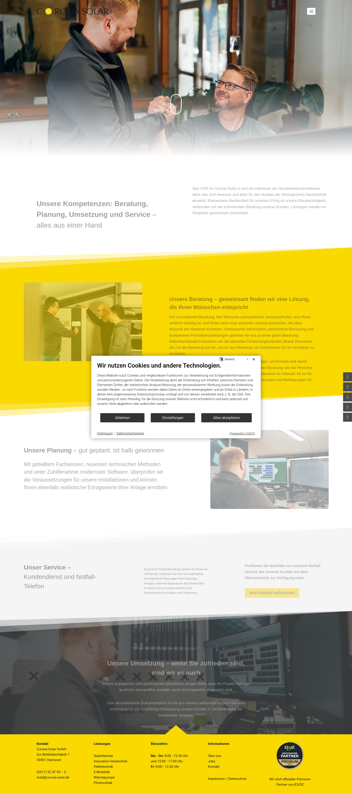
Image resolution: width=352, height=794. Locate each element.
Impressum (216, 779)
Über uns (214, 756)
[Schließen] (254, 359)
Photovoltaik (103, 783)
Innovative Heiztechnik (110, 761)
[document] (176, 387)
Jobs (211, 761)
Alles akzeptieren (226, 418)
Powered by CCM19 (242, 433)
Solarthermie (103, 756)
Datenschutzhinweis (130, 433)
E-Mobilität (102, 772)
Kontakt (214, 767)
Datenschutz (237, 779)
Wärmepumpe (104, 777)
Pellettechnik (103, 767)
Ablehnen (122, 418)
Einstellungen (172, 418)
